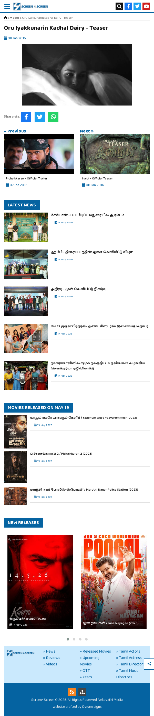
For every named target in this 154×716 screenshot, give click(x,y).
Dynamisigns (92, 707)
